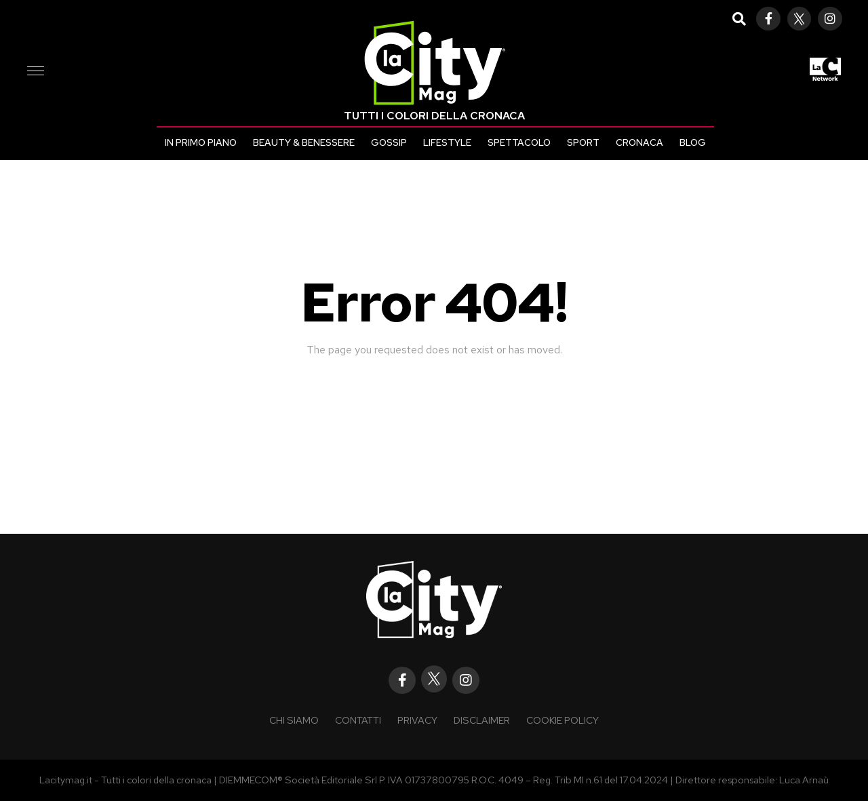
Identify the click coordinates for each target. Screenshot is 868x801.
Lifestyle (447, 142)
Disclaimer (482, 720)
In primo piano (201, 142)
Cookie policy (562, 720)
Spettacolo (519, 142)
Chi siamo (294, 720)
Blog (692, 142)
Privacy (417, 720)
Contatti (358, 720)
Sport (583, 142)
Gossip (389, 142)
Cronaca (639, 142)
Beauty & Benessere (304, 142)
